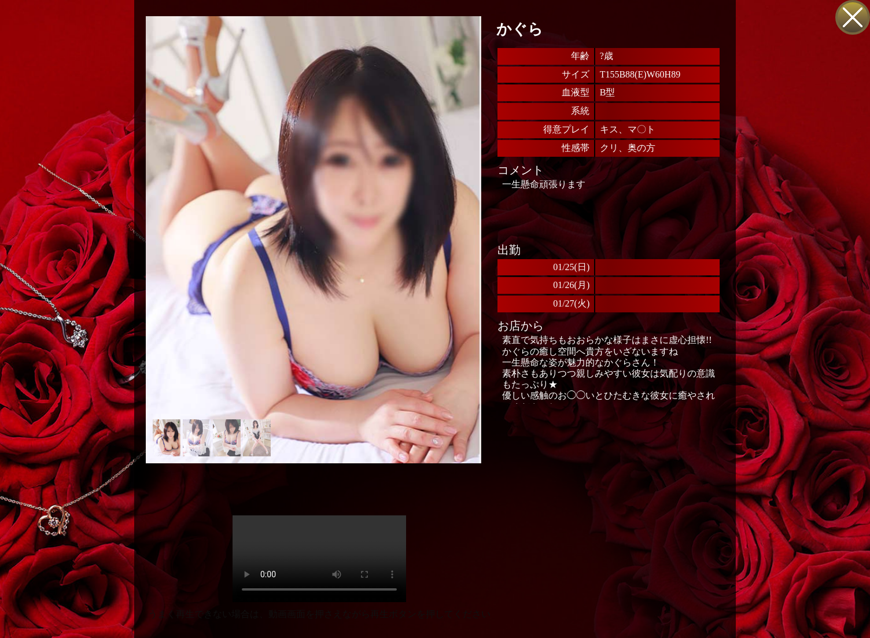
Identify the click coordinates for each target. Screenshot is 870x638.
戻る (852, 17)
